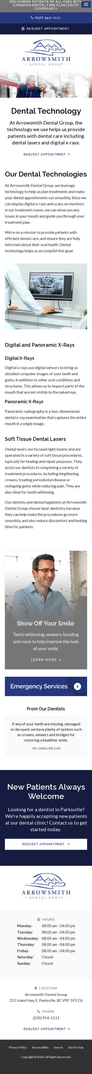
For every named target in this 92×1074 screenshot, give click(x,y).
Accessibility (40, 1047)
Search (58, 1047)
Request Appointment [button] (48, 28)
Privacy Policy (18, 1047)
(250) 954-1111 (48, 17)
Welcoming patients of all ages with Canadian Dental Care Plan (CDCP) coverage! (46, 5)
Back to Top (75, 1047)
